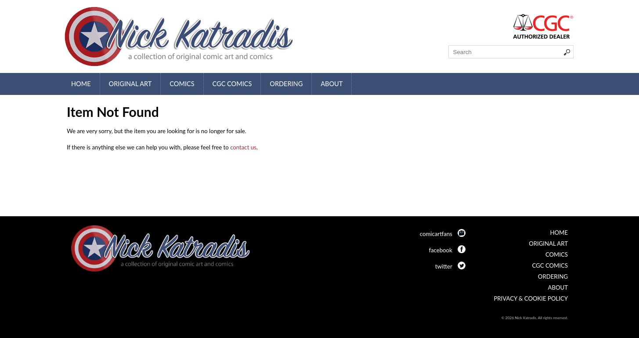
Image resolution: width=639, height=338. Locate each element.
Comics (182, 83)
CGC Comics (232, 83)
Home (81, 83)
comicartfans (436, 233)
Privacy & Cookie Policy (531, 298)
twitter (443, 266)
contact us (243, 147)
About (332, 83)
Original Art (130, 83)
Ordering (286, 83)
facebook (440, 250)
